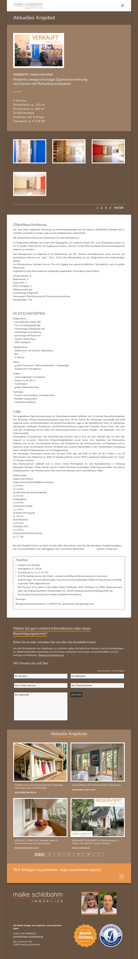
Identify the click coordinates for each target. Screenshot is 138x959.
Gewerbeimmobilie (26, 792)
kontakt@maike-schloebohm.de (28, 936)
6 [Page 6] (88, 854)
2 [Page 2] (49, 854)
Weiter (118, 207)
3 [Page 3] (59, 854)
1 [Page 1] (39, 854)
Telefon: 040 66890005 (24, 933)
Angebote (20, 74)
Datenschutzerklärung (51, 655)
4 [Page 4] (68, 854)
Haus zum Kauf (41, 74)
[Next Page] (98, 854)
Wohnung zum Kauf (84, 790)
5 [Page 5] (78, 854)
